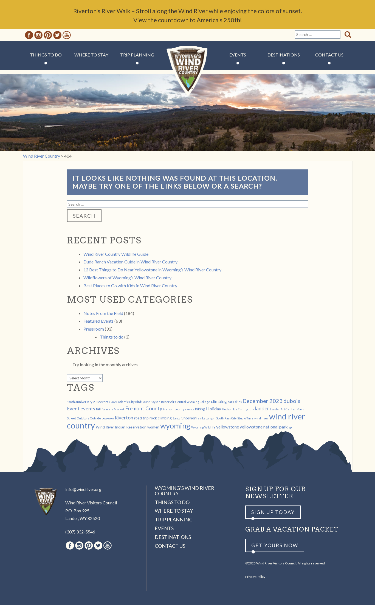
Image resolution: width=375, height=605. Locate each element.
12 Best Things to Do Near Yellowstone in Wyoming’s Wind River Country (152, 269)
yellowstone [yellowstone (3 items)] (227, 426)
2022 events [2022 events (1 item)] (101, 402)
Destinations (283, 54)
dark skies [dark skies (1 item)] (235, 402)
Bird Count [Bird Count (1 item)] (142, 402)
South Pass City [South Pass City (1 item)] (226, 418)
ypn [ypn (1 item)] (291, 427)
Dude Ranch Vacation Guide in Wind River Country (130, 261)
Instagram (38, 35)
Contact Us (329, 54)
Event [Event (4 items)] (73, 408)
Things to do (111, 336)
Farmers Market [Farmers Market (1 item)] (112, 409)
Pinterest (48, 35)
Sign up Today (273, 512)
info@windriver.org (83, 489)
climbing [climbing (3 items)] (219, 401)
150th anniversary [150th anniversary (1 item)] (79, 402)
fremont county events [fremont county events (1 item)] (178, 409)
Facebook (29, 35)
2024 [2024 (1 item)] (114, 402)
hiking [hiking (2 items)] (200, 409)
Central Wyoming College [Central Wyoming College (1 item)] (192, 402)
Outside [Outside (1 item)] (95, 418)
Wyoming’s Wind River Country (184, 490)
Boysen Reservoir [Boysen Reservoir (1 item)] (162, 402)
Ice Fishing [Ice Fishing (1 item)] (240, 409)
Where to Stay (91, 54)
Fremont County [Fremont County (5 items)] (143, 408)
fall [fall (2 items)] (98, 409)
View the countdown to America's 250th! (187, 20)
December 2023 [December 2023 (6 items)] (263, 400)
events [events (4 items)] (87, 408)
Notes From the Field (103, 313)
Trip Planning (137, 54)
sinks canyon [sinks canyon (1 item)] (206, 418)
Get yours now (274, 545)
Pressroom (93, 328)
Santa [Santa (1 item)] (177, 418)
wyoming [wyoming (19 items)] (175, 425)
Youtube (67, 35)
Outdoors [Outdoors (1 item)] (83, 418)
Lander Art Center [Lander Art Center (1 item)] (283, 409)
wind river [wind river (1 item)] (261, 418)
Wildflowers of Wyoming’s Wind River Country (127, 277)
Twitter (57, 35)
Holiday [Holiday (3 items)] (213, 408)
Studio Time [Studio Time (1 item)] (245, 418)
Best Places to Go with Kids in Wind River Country (130, 285)
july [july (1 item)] (251, 409)
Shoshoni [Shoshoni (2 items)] (189, 418)
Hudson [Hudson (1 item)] (227, 409)
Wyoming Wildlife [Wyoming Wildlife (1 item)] (203, 427)
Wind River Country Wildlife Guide (115, 254)
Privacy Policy (255, 577)
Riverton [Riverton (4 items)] (124, 418)
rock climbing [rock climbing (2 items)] (161, 418)
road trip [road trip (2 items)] (141, 418)
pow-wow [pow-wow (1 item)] (108, 418)
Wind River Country (187, 71)
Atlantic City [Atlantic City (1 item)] (126, 402)
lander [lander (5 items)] (262, 408)
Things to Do (46, 54)
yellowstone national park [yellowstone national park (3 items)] (264, 426)
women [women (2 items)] (153, 427)
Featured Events (98, 320)
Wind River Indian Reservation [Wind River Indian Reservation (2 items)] (121, 427)
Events (237, 54)
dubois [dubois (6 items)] (291, 400)
